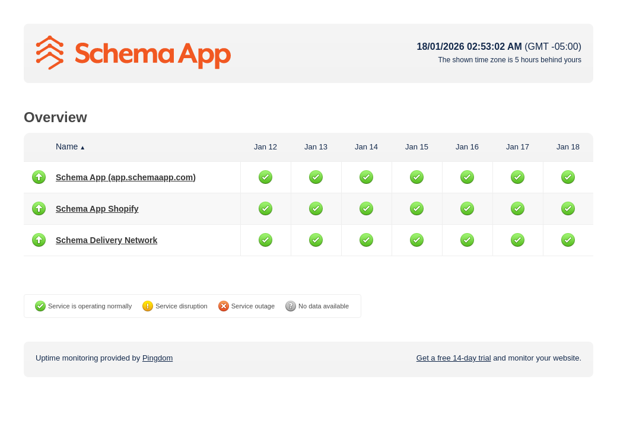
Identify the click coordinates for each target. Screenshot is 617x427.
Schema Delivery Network (106, 240)
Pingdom (157, 357)
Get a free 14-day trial (453, 357)
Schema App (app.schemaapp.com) (126, 177)
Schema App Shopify (97, 209)
